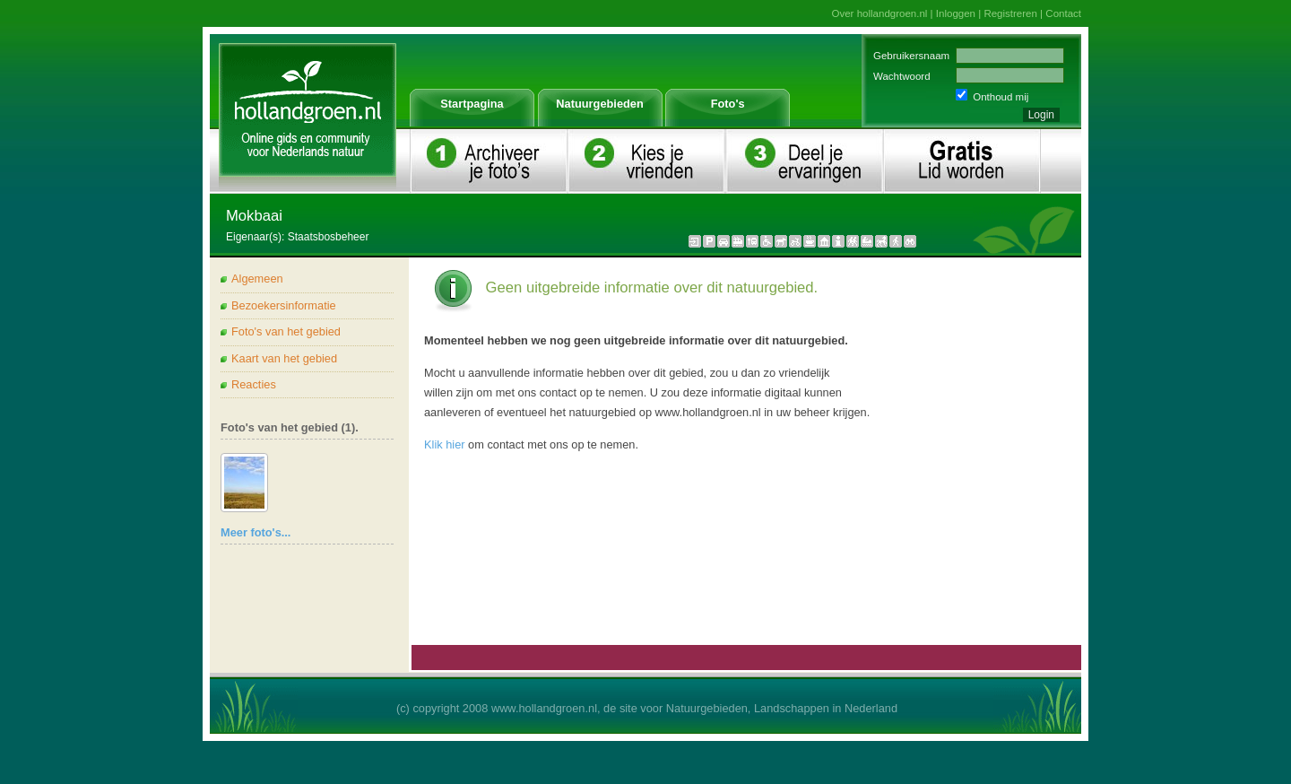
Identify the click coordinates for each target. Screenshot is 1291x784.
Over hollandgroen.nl (880, 13)
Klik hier (444, 444)
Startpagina (471, 103)
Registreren (1010, 13)
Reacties (253, 384)
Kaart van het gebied (284, 358)
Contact (1063, 13)
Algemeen (257, 278)
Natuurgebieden (599, 103)
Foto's (728, 103)
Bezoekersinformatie (283, 305)
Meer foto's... (255, 532)
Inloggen (955, 13)
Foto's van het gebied (286, 331)
